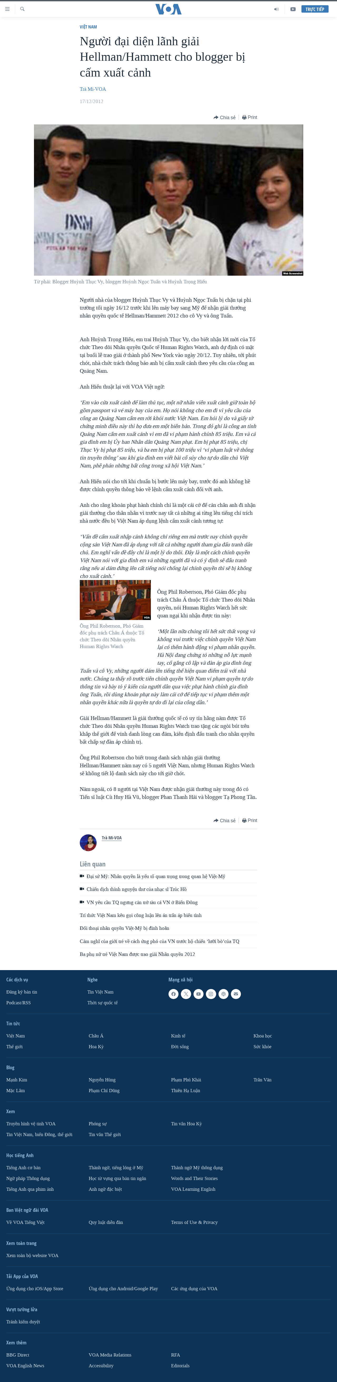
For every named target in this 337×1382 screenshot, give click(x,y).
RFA (175, 1355)
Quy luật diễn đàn (106, 1222)
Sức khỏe (262, 1047)
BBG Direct (17, 1355)
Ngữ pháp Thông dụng (28, 1179)
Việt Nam (88, 27)
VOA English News (25, 1366)
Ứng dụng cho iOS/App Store (34, 1289)
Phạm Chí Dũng (104, 1091)
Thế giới (14, 1047)
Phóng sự (98, 1124)
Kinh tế (178, 1036)
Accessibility (101, 1366)
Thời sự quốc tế (102, 1003)
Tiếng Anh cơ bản (23, 1168)
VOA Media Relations (110, 1355)
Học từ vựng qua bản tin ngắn (117, 1179)
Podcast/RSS (18, 1003)
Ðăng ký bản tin (21, 992)
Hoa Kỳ (96, 1047)
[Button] (225, 118)
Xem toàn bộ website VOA (32, 1256)
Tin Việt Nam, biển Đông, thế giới (39, 1135)
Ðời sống (180, 1047)
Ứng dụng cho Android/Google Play (123, 1289)
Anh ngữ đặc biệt (105, 1189)
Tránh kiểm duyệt (23, 1322)
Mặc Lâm (15, 1091)
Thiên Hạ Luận (185, 1091)
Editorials (180, 1366)
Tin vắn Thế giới (105, 1135)
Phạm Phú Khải (186, 1080)
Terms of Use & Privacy (194, 1222)
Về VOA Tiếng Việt (25, 1222)
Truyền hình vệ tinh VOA (31, 1124)
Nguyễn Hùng (102, 1080)
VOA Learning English (193, 1189)
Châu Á (96, 1036)
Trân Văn (262, 1080)
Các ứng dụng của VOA (194, 1289)
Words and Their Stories (194, 1179)
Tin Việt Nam (100, 992)
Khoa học (263, 1036)
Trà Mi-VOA (93, 89)
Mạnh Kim (16, 1080)
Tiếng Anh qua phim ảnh (30, 1189)
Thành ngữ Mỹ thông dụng (197, 1168)
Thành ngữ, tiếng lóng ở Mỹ (116, 1168)
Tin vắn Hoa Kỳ (186, 1124)
